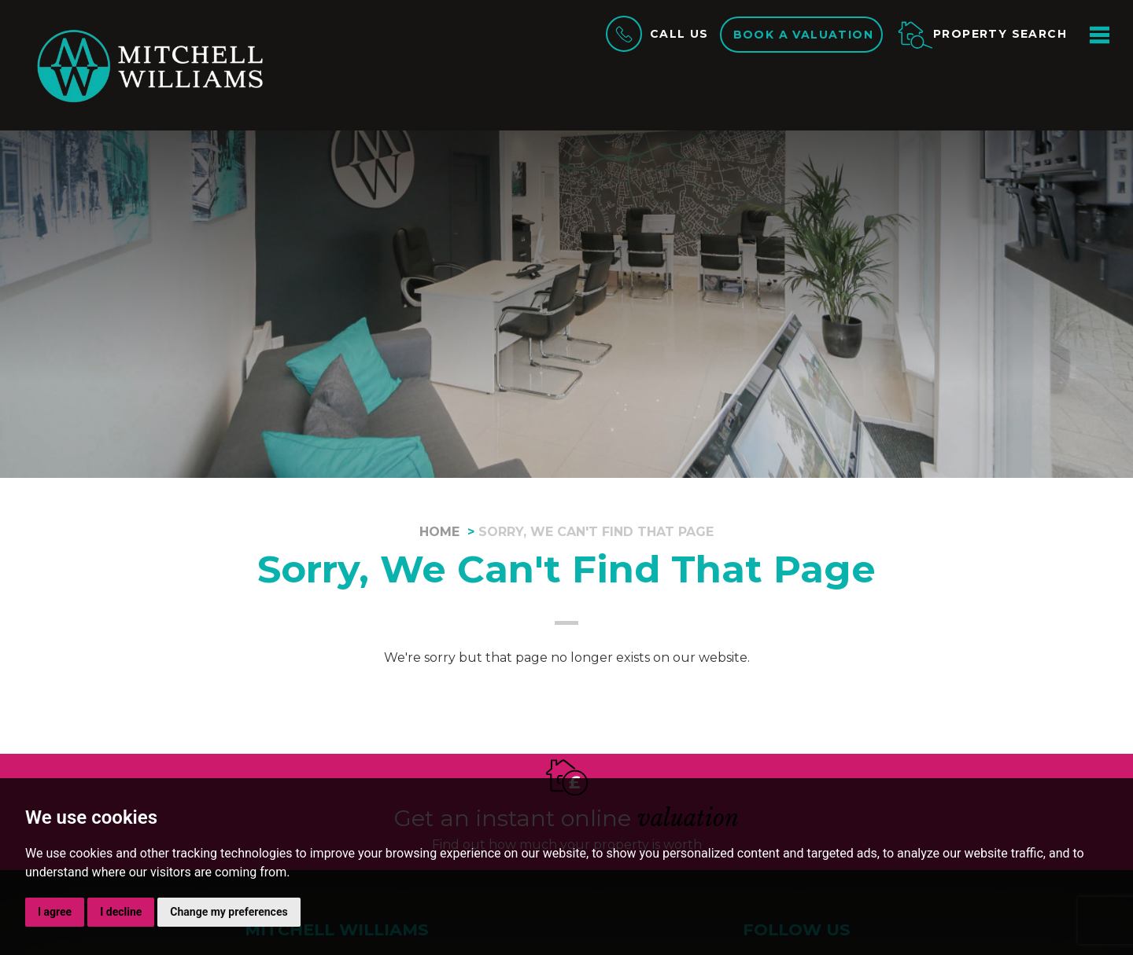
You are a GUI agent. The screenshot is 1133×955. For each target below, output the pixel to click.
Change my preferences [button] (228, 911)
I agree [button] (55, 911)
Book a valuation (803, 35)
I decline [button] (121, 911)
